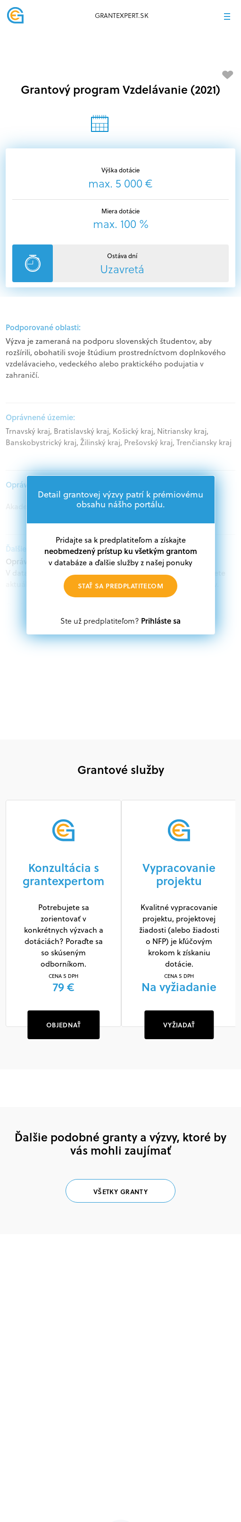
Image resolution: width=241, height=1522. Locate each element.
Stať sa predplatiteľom (120, 586)
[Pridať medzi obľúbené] (227, 75)
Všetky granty (120, 1191)
